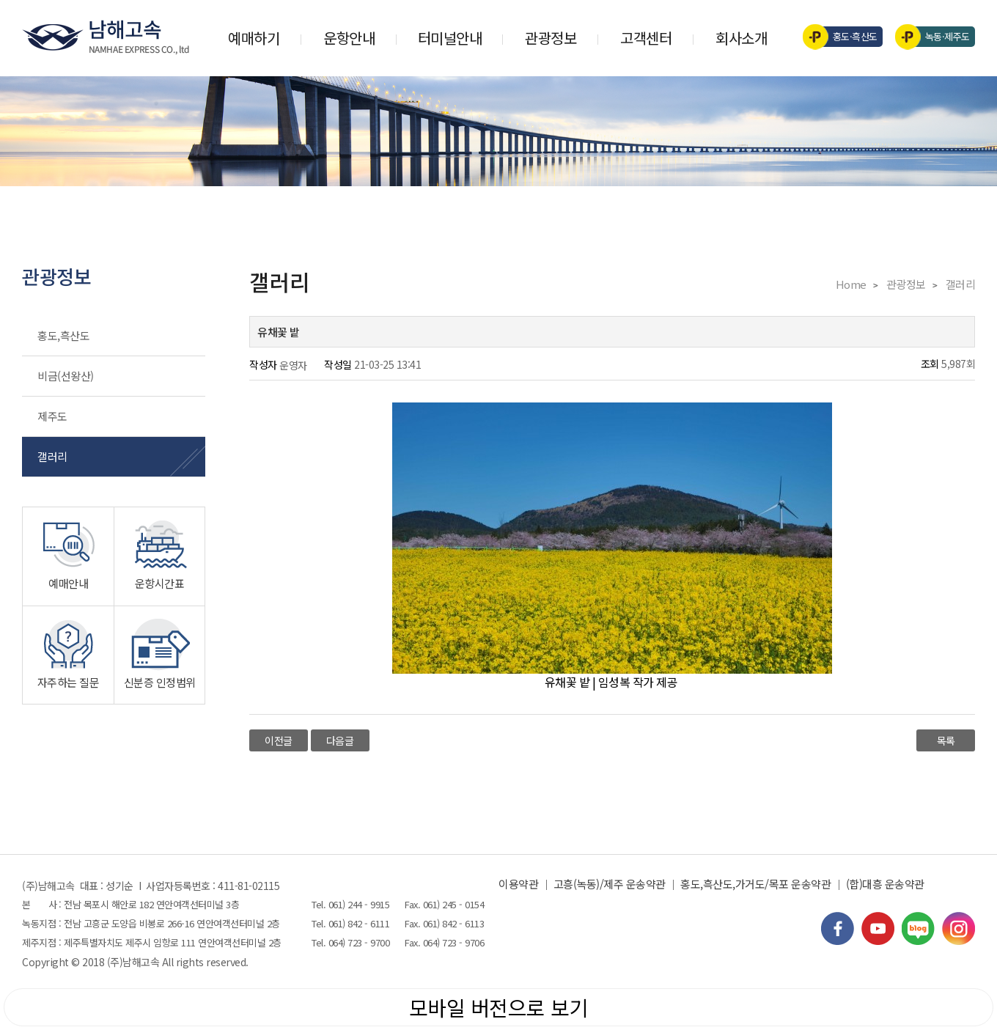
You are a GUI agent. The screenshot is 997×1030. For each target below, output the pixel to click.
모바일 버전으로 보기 (499, 1007)
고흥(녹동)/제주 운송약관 (609, 883)
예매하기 (253, 37)
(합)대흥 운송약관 (885, 883)
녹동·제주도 (937, 36)
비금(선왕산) (65, 375)
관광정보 (550, 37)
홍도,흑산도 (63, 335)
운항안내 (349, 37)
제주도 (52, 416)
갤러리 (52, 456)
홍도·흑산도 (845, 36)
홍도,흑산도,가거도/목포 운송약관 (755, 883)
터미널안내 (450, 37)
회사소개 (741, 37)
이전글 (279, 740)
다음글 (340, 740)
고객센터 (646, 37)
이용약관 (518, 883)
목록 (946, 740)
